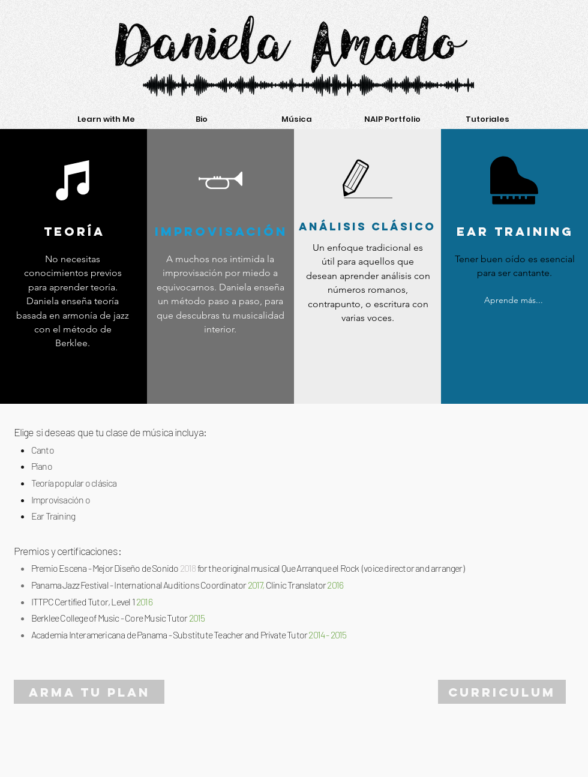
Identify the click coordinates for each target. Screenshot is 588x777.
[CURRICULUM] (502, 692)
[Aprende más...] (513, 300)
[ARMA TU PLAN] (89, 692)
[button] (106, 119)
